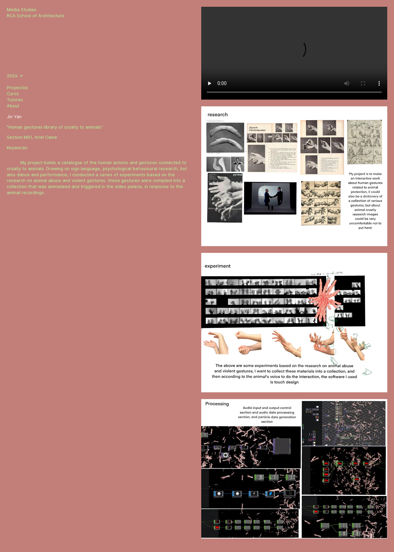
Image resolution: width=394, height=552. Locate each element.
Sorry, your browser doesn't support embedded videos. (294, 53)
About (13, 105)
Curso (13, 93)
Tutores (15, 99)
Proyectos (17, 87)
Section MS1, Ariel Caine (32, 137)
